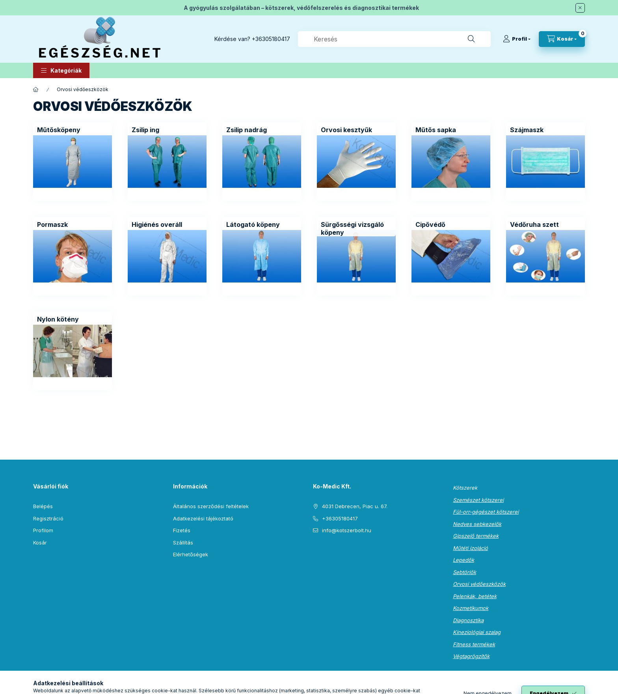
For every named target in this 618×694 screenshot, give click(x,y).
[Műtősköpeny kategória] (58, 130)
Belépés (43, 506)
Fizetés (181, 530)
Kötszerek (465, 487)
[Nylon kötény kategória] (58, 319)
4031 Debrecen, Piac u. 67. (354, 506)
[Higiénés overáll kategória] (157, 224)
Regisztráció (48, 518)
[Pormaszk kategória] (52, 224)
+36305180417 (271, 39)
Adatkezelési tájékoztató (203, 518)
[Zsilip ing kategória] (145, 130)
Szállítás (183, 542)
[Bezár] (580, 8)
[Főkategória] (36, 89)
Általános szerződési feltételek (211, 506)
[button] (61, 70)
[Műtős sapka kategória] (435, 130)
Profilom (43, 530)
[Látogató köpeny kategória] (253, 224)
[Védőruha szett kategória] (534, 224)
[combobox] (394, 39)
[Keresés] (471, 39)
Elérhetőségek (190, 554)
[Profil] (517, 39)
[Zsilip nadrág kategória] (246, 130)
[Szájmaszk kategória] (527, 130)
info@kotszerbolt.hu (346, 530)
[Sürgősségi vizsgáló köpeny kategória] (356, 228)
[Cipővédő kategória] (430, 224)
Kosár (40, 542)
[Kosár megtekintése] (562, 39)
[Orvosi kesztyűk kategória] (346, 130)
